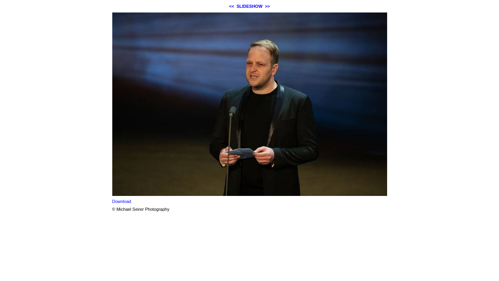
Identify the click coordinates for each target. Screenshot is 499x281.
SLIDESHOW (250, 6)
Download (121, 201)
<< (231, 6)
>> (267, 6)
